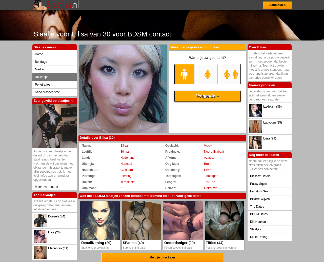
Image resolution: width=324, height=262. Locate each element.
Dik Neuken (258, 222)
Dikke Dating (258, 237)
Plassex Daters (260, 176)
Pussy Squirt (258, 184)
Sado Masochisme (47, 92)
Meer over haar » (46, 187)
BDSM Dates (259, 214)
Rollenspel (42, 77)
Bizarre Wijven (260, 199)
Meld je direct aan (162, 257)
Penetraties (42, 84)
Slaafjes (255, 229)
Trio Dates (257, 206)
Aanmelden (277, 5)
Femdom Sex (259, 191)
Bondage (41, 62)
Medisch (40, 69)
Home (39, 54)
